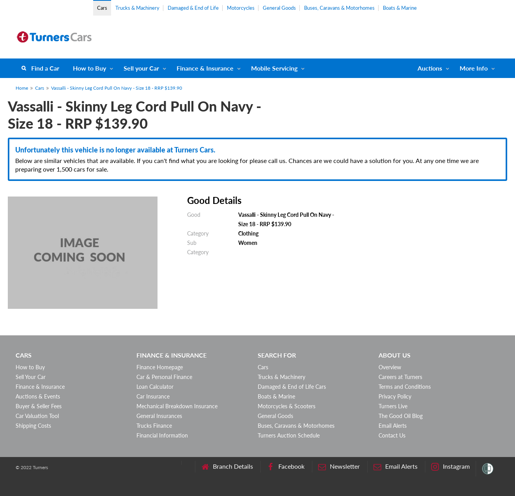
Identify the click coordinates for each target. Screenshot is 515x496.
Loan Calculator (154, 386)
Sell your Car (141, 68)
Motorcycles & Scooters (286, 406)
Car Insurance (153, 396)
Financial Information (162, 435)
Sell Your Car (31, 377)
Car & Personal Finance (164, 377)
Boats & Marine (400, 8)
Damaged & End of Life (193, 8)
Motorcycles (241, 8)
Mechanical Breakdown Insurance (177, 406)
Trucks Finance (154, 425)
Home (22, 88)
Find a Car (45, 68)
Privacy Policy (395, 396)
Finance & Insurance (205, 68)
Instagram (450, 466)
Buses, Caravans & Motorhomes (339, 8)
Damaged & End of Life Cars (292, 386)
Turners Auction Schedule (289, 435)
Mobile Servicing (274, 68)
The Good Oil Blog (401, 416)
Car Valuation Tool (37, 416)
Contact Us (392, 435)
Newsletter (339, 466)
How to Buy (89, 68)
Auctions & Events (38, 396)
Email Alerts (393, 425)
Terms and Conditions (405, 386)
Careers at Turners (400, 377)
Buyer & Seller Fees (39, 406)
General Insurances (159, 416)
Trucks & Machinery (137, 8)
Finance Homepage (159, 367)
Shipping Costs (33, 425)
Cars (102, 8)
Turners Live (393, 406)
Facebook (285, 466)
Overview (390, 367)
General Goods (279, 8)
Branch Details (227, 466)
